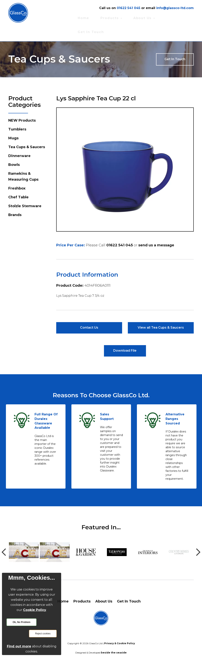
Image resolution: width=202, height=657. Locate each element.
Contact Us (89, 312)
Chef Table (18, 182)
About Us (160, 17)
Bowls (14, 149)
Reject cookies (42, 633)
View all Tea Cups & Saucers (161, 312)
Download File (125, 335)
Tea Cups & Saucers (26, 131)
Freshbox (16, 173)
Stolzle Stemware (24, 191)
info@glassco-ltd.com (175, 8)
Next (198, 537)
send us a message (156, 229)
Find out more (19, 646)
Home (118, 17)
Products (137, 17)
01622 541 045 (119, 229)
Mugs (13, 123)
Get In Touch (184, 17)
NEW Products (22, 105)
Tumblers (17, 114)
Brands (15, 199)
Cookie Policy (34, 610)
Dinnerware (19, 140)
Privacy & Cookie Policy (119, 628)
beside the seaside (114, 637)
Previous (3, 537)
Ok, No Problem (21, 622)
